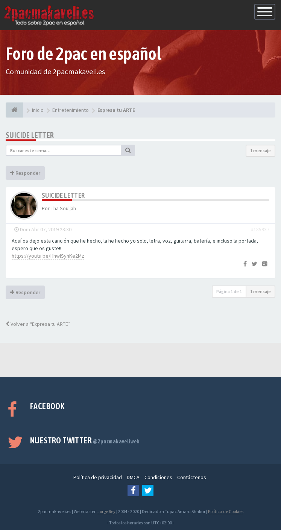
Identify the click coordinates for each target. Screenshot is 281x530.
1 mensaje (260, 150)
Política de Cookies (225, 511)
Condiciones (158, 477)
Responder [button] (25, 173)
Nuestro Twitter (85, 440)
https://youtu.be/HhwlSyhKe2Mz (48, 255)
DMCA (133, 477)
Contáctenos (191, 477)
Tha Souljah (63, 208)
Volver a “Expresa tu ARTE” (38, 324)
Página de (229, 291)
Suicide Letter (30, 135)
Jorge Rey (106, 511)
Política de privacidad (97, 477)
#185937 (260, 229)
